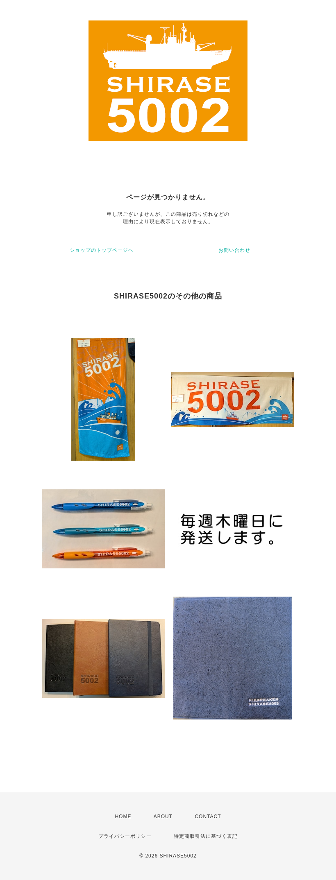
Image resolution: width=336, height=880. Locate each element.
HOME (123, 816)
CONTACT (208, 816)
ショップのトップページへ (102, 250)
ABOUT (163, 816)
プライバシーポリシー (125, 836)
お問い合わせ (234, 250)
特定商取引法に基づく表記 (206, 836)
